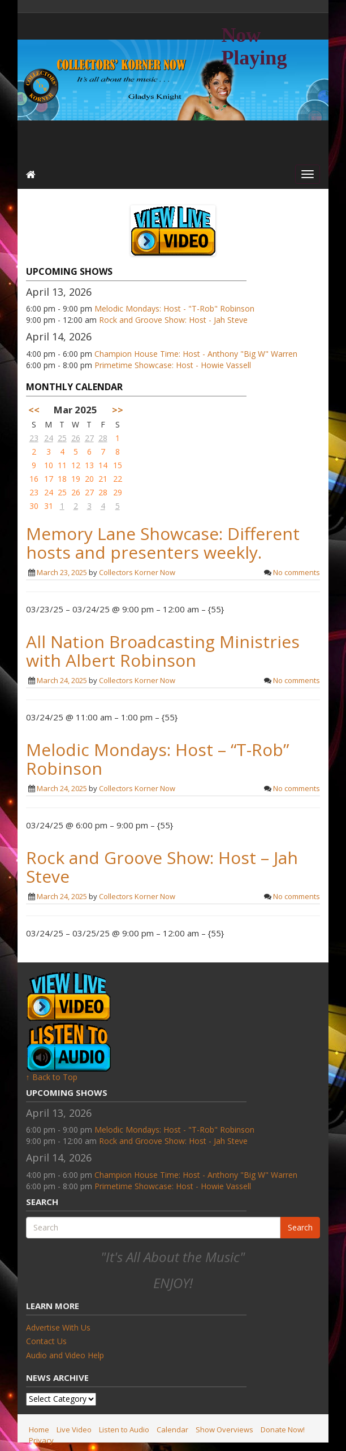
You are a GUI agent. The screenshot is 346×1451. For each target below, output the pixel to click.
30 (33, 505)
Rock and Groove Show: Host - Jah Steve (173, 319)
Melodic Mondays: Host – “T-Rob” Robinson (157, 759)
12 (75, 465)
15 (117, 465)
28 (102, 438)
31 (48, 505)
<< (34, 409)
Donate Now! (283, 1429)
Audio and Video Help (65, 1355)
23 (33, 438)
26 (75, 438)
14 (102, 465)
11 (62, 465)
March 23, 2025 (62, 572)
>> (117, 409)
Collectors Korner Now (137, 572)
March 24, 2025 (62, 680)
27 (89, 438)
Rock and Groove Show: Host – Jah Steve (162, 867)
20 (89, 478)
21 (102, 478)
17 (48, 478)
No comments (296, 572)
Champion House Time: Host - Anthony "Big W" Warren (195, 353)
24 (48, 438)
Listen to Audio (124, 1429)
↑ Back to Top (51, 1077)
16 (33, 478)
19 (75, 478)
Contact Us (46, 1341)
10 (48, 465)
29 (117, 492)
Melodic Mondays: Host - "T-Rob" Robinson (174, 308)
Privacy (41, 1440)
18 (62, 478)
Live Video (74, 1429)
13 (89, 465)
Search (300, 1227)
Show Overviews (224, 1429)
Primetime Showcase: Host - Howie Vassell (172, 365)
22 (117, 478)
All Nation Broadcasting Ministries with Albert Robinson (163, 651)
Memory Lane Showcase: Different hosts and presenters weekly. (163, 543)
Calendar (172, 1429)
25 (62, 438)
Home (39, 1429)
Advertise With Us (58, 1327)
